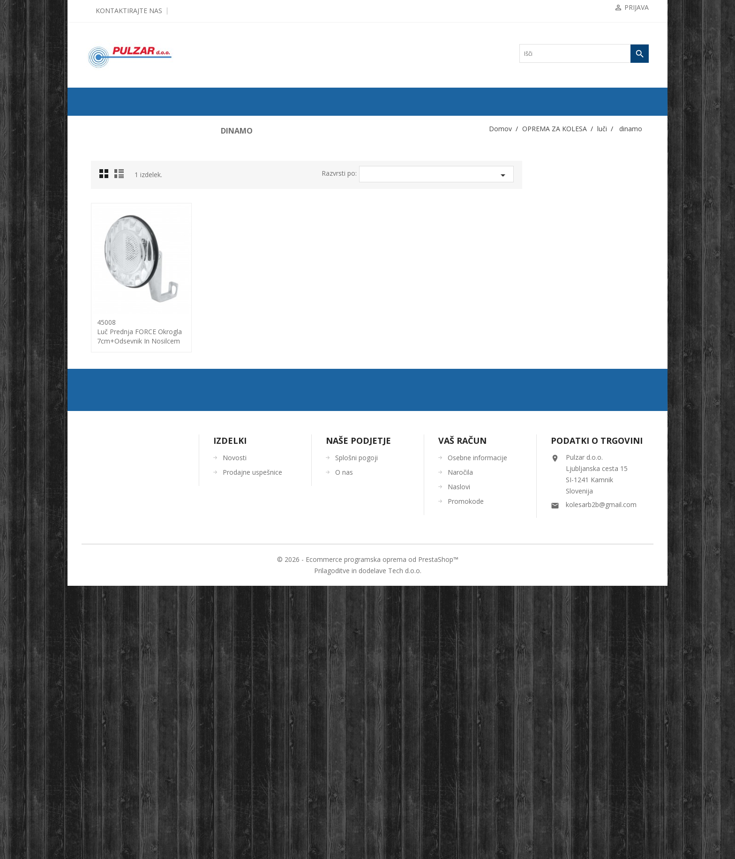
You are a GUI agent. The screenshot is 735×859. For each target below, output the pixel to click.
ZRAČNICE (105, 168)
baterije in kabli (116, 378)
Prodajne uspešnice (252, 745)
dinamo (107, 348)
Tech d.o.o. (404, 843)
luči (99, 288)
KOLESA (102, 138)
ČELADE (102, 543)
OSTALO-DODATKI (115, 603)
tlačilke (104, 468)
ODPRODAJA (107, 123)
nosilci (106, 363)
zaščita (103, 513)
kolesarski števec (114, 258)
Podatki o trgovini (597, 713)
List (247, 176)
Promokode (466, 774)
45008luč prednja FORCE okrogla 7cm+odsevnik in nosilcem (266, 331)
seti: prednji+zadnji (120, 333)
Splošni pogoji (356, 730)
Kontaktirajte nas (129, 10)
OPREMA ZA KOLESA (118, 198)
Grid (233, 176)
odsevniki (106, 393)
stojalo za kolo (112, 453)
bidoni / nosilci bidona (121, 213)
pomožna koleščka (116, 423)
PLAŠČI (100, 153)
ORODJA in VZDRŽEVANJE (125, 588)
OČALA (100, 558)
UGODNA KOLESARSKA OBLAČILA (137, 618)
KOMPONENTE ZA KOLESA (126, 183)
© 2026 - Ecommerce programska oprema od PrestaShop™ (367, 832)
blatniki (104, 228)
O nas (344, 745)
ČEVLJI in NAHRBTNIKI (121, 573)
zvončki (104, 498)
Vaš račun (462, 713)
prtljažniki (107, 438)
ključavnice (108, 243)
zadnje (106, 318)
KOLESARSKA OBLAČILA (124, 528)
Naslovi (459, 759)
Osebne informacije (477, 730)
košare (103, 273)
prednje (107, 303)
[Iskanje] (584, 53)
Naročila (460, 745)
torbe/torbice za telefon (121, 483)
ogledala (105, 408)
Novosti (235, 730)
